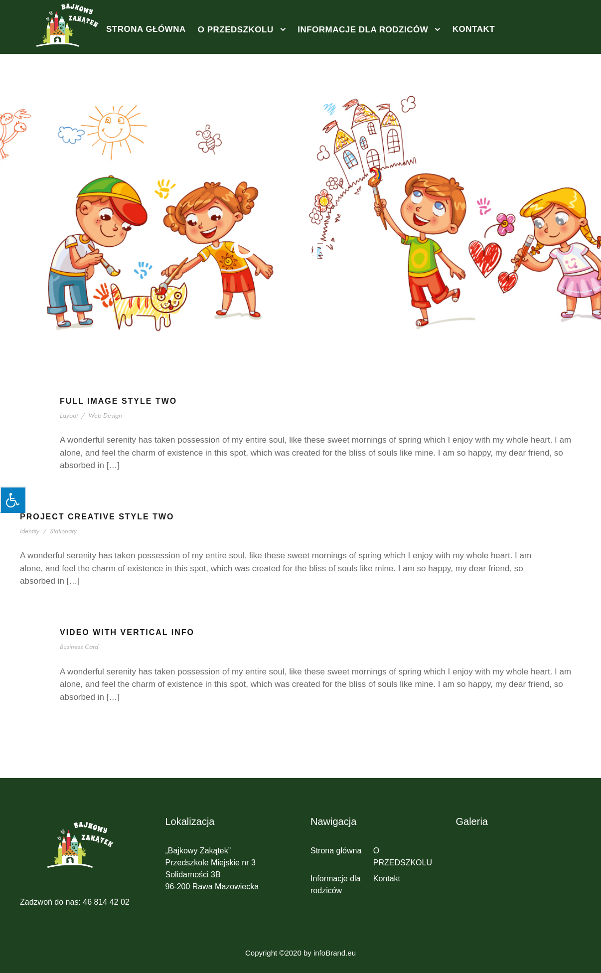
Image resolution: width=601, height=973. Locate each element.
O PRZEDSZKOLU (236, 29)
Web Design (105, 415)
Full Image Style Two (118, 401)
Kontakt (473, 29)
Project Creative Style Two (97, 516)
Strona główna (146, 29)
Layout (69, 415)
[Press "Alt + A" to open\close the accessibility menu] (12, 499)
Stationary (64, 531)
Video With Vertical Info (127, 632)
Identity (30, 531)
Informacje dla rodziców (363, 29)
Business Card (81, 646)
